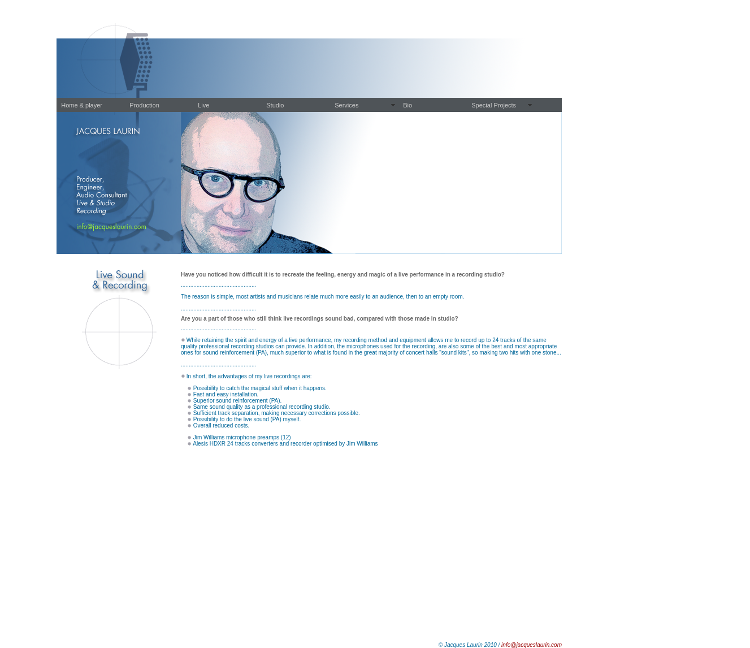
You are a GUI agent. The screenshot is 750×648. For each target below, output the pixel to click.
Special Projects (493, 105)
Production (144, 105)
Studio (275, 105)
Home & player (81, 105)
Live (203, 105)
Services (346, 105)
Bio (407, 105)
